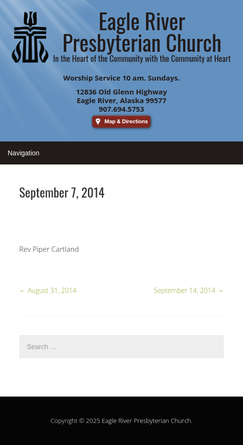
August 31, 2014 (47, 290)
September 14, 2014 (189, 290)
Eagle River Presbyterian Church (146, 420)
